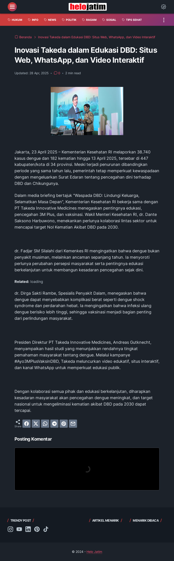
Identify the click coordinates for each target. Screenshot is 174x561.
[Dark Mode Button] (163, 7)
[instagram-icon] (10, 529)
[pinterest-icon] (37, 529)
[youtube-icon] (19, 529)
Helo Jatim (94, 552)
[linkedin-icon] (28, 529)
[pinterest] (64, 424)
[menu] (12, 6)
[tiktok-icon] (45, 529)
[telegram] (54, 424)
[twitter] (36, 424)
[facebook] (26, 424)
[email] (73, 424)
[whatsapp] (45, 424)
